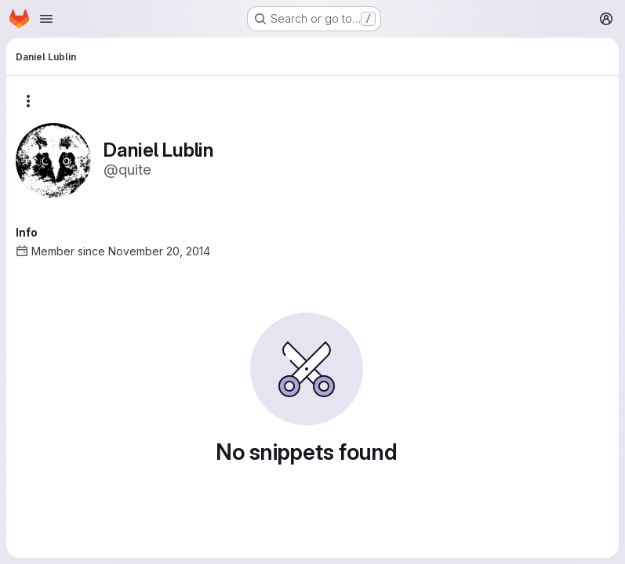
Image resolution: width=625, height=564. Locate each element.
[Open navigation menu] (46, 18)
